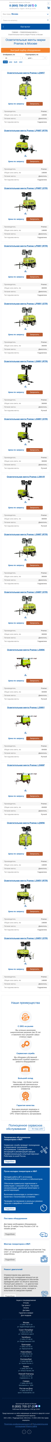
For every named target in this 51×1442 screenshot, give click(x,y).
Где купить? (26, 1305)
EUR (15, 62)
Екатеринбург (26, 1359)
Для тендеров (26, 1315)
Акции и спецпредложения (26, 1300)
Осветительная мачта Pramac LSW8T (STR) (26, 592)
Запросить (34, 104)
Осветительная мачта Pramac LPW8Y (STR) (26, 304)
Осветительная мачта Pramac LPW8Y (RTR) (26, 246)
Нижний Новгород (26, 1374)
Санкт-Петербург (26, 1330)
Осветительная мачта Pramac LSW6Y (26, 707)
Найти (48, 20)
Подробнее (10, 1162)
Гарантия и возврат (26, 1313)
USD (10, 62)
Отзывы (26, 1303)
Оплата (26, 1308)
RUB (5, 62)
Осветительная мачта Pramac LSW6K (26, 650)
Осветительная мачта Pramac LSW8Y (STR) (26, 419)
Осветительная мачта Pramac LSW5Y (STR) (26, 938)
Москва (26, 1323)
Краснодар (26, 1345)
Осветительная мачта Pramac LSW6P (26, 765)
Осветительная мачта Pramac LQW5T (26, 73)
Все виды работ (38, 1129)
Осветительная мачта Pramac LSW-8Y (26, 477)
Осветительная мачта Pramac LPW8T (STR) (26, 188)
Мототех (4, 5)
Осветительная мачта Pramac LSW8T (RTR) (26, 534)
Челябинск (26, 1337)
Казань (26, 1366)
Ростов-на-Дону (26, 1388)
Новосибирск (26, 1352)
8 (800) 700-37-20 (20, 5)
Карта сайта (32, 1426)
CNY (20, 62)
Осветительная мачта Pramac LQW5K (26, 823)
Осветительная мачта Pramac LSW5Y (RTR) (26, 880)
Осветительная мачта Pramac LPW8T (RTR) (26, 130)
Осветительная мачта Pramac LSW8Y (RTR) (26, 361)
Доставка (26, 1310)
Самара (26, 1381)
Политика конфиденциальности (17, 1424)
